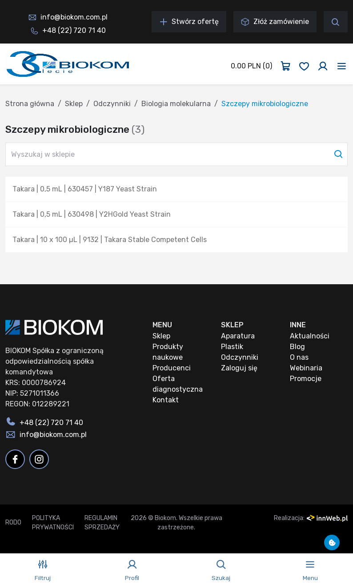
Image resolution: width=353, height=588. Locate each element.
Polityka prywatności (53, 522)
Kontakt (165, 400)
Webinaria (306, 368)
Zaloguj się (239, 368)
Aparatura (238, 336)
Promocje (305, 378)
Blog (297, 346)
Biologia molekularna (176, 103)
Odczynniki (112, 103)
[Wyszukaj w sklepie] (176, 154)
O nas (299, 357)
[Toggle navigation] (342, 66)
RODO (13, 522)
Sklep (74, 103)
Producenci (171, 368)
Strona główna (29, 103)
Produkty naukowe (167, 352)
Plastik (232, 346)
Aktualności (309, 336)
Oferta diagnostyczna (177, 383)
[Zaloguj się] (323, 66)
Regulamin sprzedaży (102, 522)
